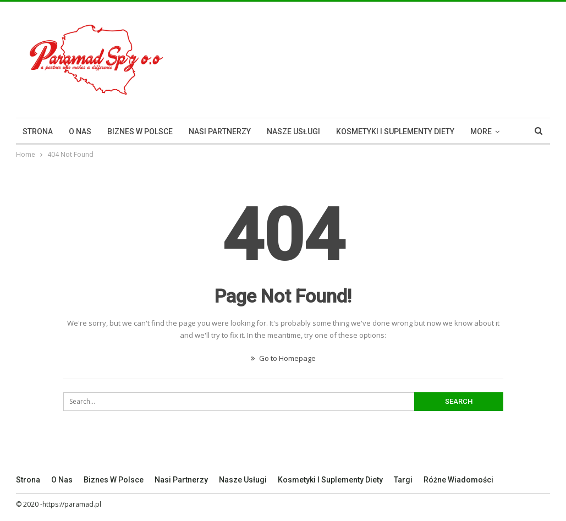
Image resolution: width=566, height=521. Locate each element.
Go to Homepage (283, 358)
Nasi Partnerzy (220, 131)
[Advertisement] (421, 57)
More (481, 131)
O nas (80, 131)
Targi (403, 479)
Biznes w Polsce (140, 131)
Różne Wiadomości (458, 479)
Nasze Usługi (293, 131)
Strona (38, 131)
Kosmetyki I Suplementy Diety (395, 131)
